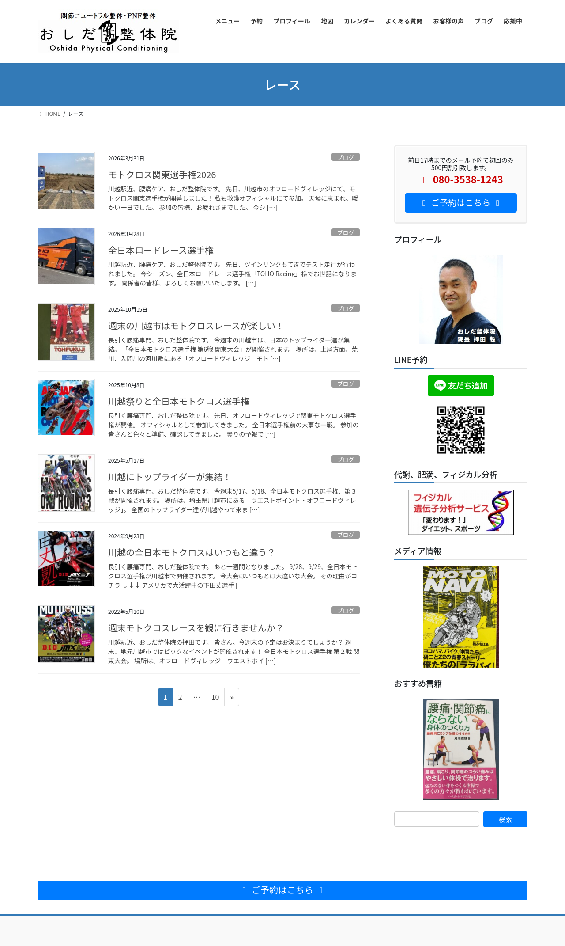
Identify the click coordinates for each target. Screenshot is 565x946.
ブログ (345, 157)
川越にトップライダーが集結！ (169, 476)
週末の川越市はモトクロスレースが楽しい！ (196, 325)
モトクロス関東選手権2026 (162, 174)
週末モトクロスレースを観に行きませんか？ (196, 627)
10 (215, 698)
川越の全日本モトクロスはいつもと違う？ (192, 552)
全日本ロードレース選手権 (161, 249)
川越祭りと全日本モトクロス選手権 (178, 401)
